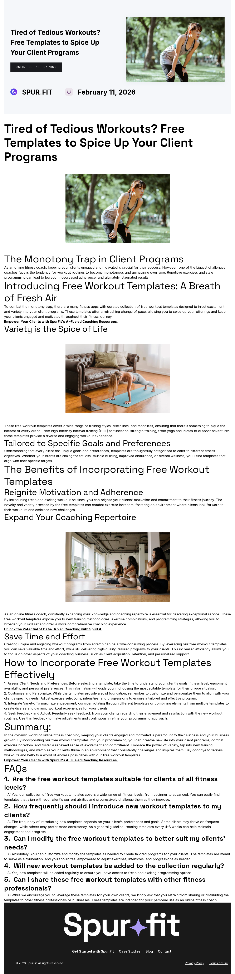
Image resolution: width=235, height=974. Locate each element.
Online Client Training (36, 67)
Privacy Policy (194, 963)
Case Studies (130, 951)
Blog (149, 951)
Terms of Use (218, 963)
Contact (164, 951)
